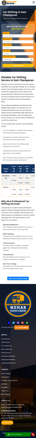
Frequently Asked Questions (9, 380)
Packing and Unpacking (8, 359)
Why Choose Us (5, 394)
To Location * (6, 51)
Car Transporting (6, 346)
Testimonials (5, 377)
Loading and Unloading (8, 356)
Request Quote (18, 65)
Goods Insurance (6, 352)
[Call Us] (33, 435)
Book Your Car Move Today (18, 278)
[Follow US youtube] (22, 323)
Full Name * (6, 33)
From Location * (7, 45)
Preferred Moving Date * (9, 57)
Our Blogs (4, 384)
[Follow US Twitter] (13, 323)
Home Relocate (5, 339)
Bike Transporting (6, 349)
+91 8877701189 (22, 27)
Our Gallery (4, 387)
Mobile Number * (7, 39)
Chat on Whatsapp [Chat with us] (14, 434)
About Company (6, 373)
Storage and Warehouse (8, 363)
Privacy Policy (5, 391)
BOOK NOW (7, 422)
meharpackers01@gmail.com (13, 407)
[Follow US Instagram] (18, 323)
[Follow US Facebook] (9, 323)
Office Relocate (5, 342)
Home (5, 18)
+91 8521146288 (22, 327)
